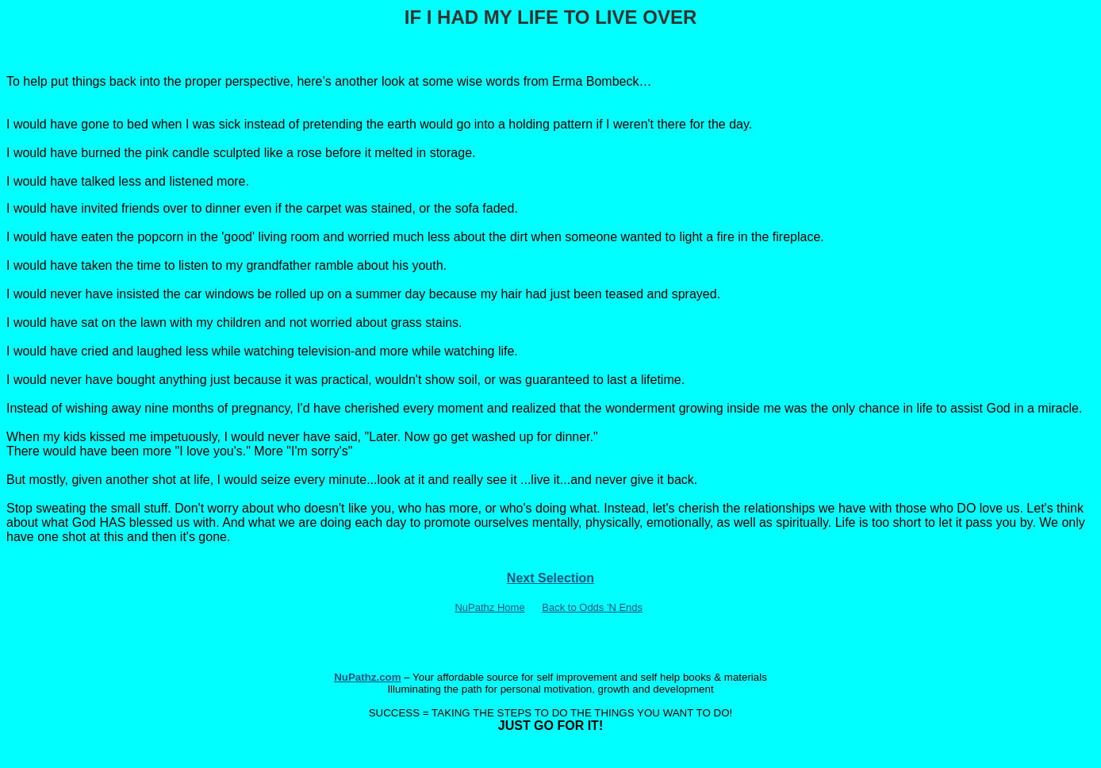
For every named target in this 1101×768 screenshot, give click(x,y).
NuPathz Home (489, 607)
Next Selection (550, 578)
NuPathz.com (367, 677)
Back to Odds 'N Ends (592, 607)
